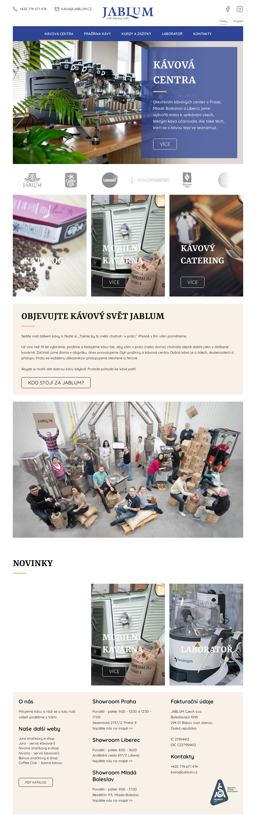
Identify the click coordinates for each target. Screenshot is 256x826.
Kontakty (202, 34)
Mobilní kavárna (226, 180)
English (238, 21)
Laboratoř (172, 34)
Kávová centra (59, 34)
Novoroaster (148, 180)
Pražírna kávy (97, 34)
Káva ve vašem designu (43, 637)
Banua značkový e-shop (38, 758)
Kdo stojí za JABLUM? (56, 383)
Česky (223, 21)
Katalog (44, 261)
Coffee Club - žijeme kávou (40, 763)
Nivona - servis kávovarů (39, 753)
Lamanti (109, 180)
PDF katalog (35, 782)
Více (165, 144)
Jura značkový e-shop (37, 738)
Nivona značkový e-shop (39, 748)
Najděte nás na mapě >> (112, 728)
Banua (187, 180)
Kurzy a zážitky (136, 34)
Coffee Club (71, 180)
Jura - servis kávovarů (37, 743)
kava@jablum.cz (76, 9)
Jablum (32, 180)
